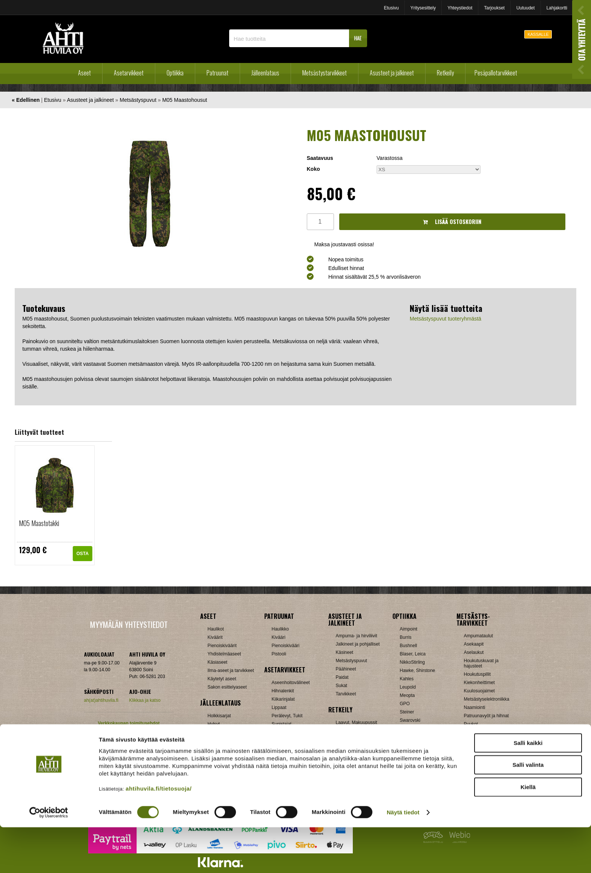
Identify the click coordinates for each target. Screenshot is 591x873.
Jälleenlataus (265, 72)
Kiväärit (215, 637)
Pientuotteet (348, 739)
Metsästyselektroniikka (487, 699)
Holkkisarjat (219, 715)
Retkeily (445, 72)
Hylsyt (214, 724)
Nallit (213, 765)
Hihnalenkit (283, 690)
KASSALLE (538, 34)
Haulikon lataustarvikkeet (233, 757)
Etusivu (391, 8)
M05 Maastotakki (39, 523)
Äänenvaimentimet (290, 749)
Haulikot (216, 629)
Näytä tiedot (403, 858)
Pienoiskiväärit (222, 645)
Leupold (408, 687)
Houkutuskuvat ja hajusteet (481, 663)
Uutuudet (525, 8)
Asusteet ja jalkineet (392, 72)
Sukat (342, 685)
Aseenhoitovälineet (291, 682)
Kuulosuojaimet (479, 690)
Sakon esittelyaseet (227, 687)
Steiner (407, 712)
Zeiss (405, 737)
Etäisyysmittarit (415, 745)
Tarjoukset (494, 8)
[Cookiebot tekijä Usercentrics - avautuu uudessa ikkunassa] (49, 858)
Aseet (84, 72)
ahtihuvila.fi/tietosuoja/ (158, 834)
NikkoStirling (412, 662)
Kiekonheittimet (479, 682)
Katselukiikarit (414, 753)
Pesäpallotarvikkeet (496, 72)
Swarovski (410, 720)
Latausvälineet (222, 732)
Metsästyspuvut (138, 100)
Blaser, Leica (413, 654)
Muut (277, 757)
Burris (406, 637)
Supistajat (282, 724)
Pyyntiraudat (476, 732)
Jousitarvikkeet (479, 757)
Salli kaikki (528, 788)
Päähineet (346, 669)
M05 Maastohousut (184, 100)
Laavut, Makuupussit (356, 722)
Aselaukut (474, 652)
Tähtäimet (282, 732)
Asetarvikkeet (129, 72)
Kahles (407, 678)
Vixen (405, 728)
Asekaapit (474, 644)
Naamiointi (474, 707)
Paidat (342, 677)
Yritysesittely (423, 8)
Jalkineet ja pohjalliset (358, 644)
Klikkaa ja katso (145, 700)
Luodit (214, 740)
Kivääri (279, 637)
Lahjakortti (557, 8)
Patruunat (217, 72)
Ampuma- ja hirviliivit (356, 635)
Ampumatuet (284, 740)
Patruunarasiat (222, 749)
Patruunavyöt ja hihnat (486, 715)
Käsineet (345, 652)
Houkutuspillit (477, 674)
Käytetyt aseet (222, 678)
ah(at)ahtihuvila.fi (101, 700)
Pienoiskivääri (286, 645)
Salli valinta (528, 810)
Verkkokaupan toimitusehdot (128, 723)
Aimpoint (409, 629)
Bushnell (408, 645)
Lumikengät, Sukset (355, 730)
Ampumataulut (478, 635)
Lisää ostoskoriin (452, 222)
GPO (405, 703)
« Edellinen (26, 100)
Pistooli (279, 654)
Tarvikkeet (346, 694)
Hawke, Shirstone (417, 670)
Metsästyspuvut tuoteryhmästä (445, 319)
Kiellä (528, 832)
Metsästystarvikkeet (324, 72)
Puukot (471, 724)
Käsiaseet (218, 662)
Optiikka (175, 72)
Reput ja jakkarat (353, 747)
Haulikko (280, 629)
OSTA (83, 553)
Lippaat (279, 707)
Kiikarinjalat (283, 699)
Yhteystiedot (459, 8)
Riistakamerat (477, 740)
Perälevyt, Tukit (287, 715)
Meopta (407, 695)
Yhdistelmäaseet (224, 654)
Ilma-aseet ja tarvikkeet (231, 670)
